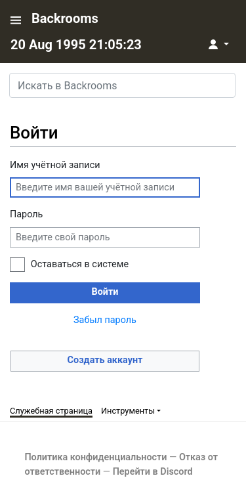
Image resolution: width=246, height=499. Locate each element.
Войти (105, 291)
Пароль (26, 214)
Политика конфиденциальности (95, 457)
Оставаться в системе (80, 264)
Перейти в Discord (153, 471)
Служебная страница (51, 411)
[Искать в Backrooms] (122, 85)
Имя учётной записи (55, 165)
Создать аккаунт (105, 360)
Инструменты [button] (128, 411)
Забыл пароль (104, 320)
